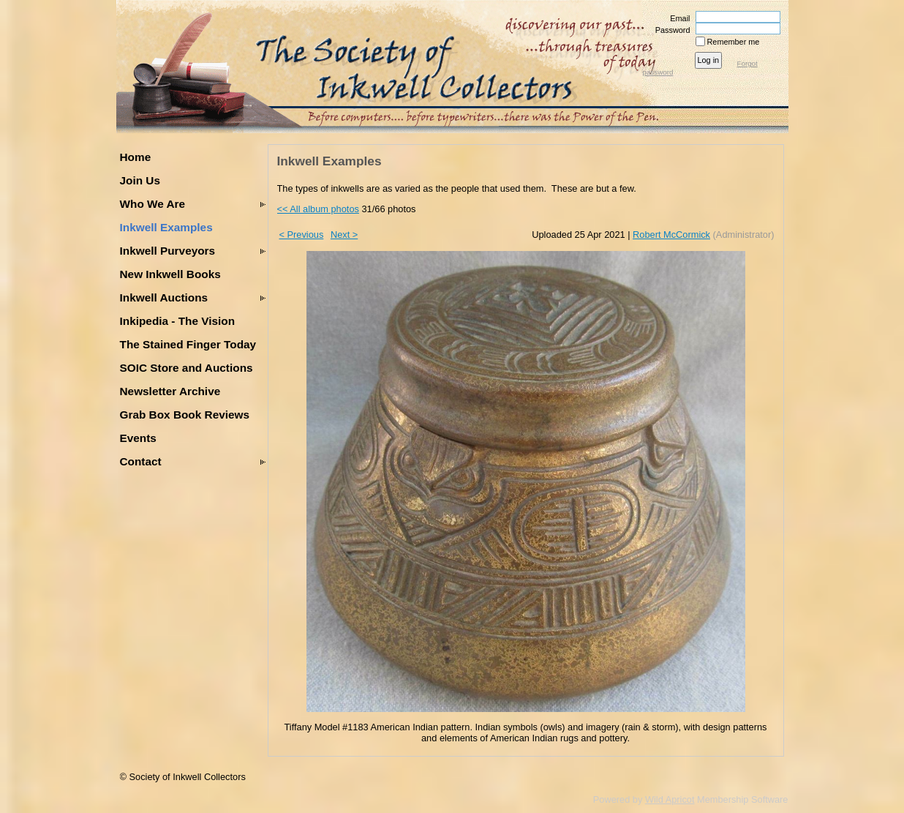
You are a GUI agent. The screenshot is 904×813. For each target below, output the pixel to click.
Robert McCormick (671, 234)
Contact (141, 461)
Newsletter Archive (170, 391)
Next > (344, 234)
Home (135, 157)
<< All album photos (318, 208)
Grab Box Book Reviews (185, 414)
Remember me (733, 41)
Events (138, 438)
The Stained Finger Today (188, 344)
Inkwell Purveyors (168, 250)
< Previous (301, 234)
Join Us (140, 180)
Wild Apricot (670, 799)
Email (677, 18)
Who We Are (153, 204)
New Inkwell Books (170, 274)
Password (669, 30)
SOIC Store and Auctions (186, 367)
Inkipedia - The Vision (178, 321)
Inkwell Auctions (164, 297)
